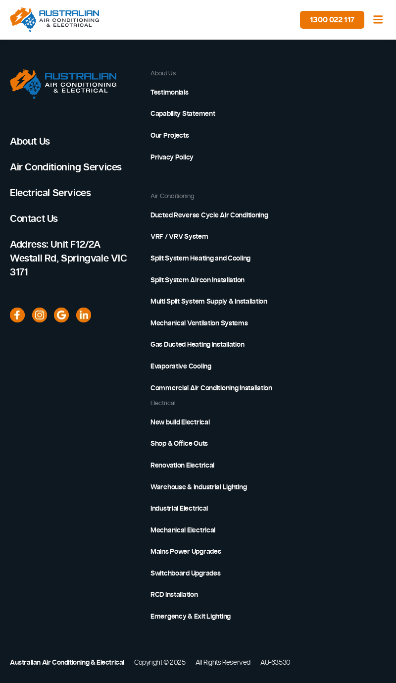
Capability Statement (182, 113)
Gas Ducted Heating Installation (197, 344)
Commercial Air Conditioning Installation (211, 388)
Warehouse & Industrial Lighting (198, 487)
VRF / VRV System (179, 236)
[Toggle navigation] (378, 19)
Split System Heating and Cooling (200, 258)
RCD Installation (174, 594)
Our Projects (169, 135)
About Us (30, 142)
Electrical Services (50, 193)
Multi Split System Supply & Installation (208, 301)
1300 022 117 (332, 20)
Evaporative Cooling (180, 366)
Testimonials (169, 92)
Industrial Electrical (179, 508)
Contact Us (34, 219)
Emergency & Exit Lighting (190, 616)
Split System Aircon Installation (197, 280)
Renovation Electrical (182, 465)
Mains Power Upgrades (185, 551)
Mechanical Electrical (182, 530)
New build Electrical (179, 422)
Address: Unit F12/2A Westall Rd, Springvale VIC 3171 (68, 258)
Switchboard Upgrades (185, 573)
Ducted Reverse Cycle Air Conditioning (209, 215)
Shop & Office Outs (179, 443)
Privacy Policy (172, 157)
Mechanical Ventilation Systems (199, 323)
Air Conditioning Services (66, 167)
